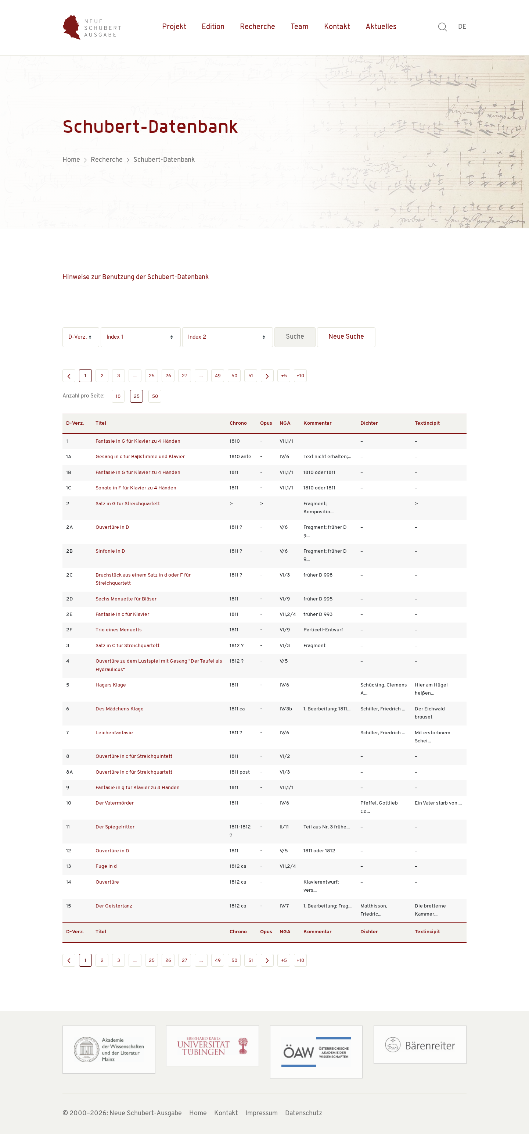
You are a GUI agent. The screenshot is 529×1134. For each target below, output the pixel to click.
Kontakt (337, 27)
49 (218, 376)
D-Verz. (75, 423)
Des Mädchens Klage (120, 709)
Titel (101, 423)
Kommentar (317, 423)
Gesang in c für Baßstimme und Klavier (140, 457)
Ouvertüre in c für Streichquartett (134, 772)
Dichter (369, 423)
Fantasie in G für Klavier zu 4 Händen (138, 441)
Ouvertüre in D (112, 527)
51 (250, 376)
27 (184, 376)
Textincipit (427, 423)
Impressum (261, 1113)
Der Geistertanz (114, 906)
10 (118, 396)
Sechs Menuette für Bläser (126, 599)
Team (300, 27)
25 (152, 376)
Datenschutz (303, 1113)
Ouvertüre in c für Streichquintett (134, 756)
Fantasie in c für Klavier (122, 614)
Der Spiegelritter (115, 827)
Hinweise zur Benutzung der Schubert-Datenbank (135, 277)
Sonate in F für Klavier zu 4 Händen (136, 488)
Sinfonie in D (110, 551)
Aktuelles (381, 27)
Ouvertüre (107, 882)
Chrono (238, 423)
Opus (266, 423)
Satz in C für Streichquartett (127, 646)
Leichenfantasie (114, 733)
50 (234, 376)
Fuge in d (106, 866)
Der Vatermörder (115, 803)
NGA (285, 423)
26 (168, 376)
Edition (213, 27)
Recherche (257, 27)
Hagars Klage (111, 685)
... (135, 376)
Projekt (174, 27)
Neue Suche (346, 337)
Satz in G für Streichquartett (128, 504)
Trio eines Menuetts (119, 630)
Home (198, 1113)
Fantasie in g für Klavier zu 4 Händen (138, 788)
